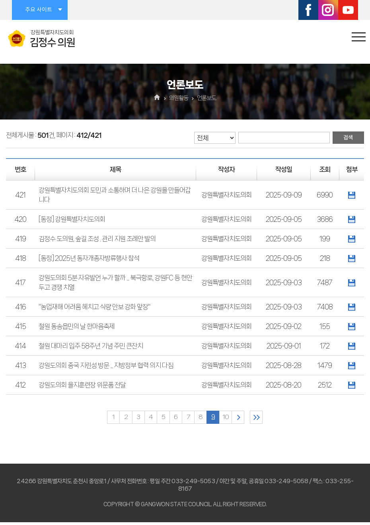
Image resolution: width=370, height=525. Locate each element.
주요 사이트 (38, 10)
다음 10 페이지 (249, 418)
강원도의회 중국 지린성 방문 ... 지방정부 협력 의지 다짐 (106, 365)
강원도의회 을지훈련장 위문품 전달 (82, 384)
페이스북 (308, 10)
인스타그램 (328, 10)
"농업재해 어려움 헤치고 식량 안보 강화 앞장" (94, 306)
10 (233, 418)
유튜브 (348, 10)
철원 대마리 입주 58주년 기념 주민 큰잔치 (91, 345)
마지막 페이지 (272, 418)
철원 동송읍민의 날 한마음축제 (77, 326)
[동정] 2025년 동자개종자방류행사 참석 (89, 258)
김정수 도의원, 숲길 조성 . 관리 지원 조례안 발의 (97, 238)
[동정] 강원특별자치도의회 (72, 219)
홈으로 (157, 98)
